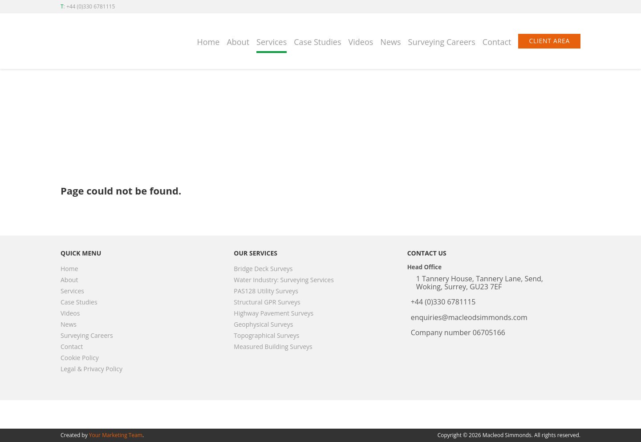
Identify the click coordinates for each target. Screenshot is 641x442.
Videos (361, 42)
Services (271, 42)
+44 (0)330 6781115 (90, 6)
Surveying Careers (441, 42)
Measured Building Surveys (273, 346)
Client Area (549, 40)
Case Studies (317, 42)
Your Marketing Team (115, 435)
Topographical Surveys (266, 335)
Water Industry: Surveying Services (284, 280)
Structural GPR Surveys (267, 302)
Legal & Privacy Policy (91, 369)
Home (208, 42)
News (390, 42)
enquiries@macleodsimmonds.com (469, 317)
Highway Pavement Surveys (273, 313)
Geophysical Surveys (263, 324)
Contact (497, 42)
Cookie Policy (80, 357)
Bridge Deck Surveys (263, 268)
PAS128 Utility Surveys (266, 291)
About (238, 42)
